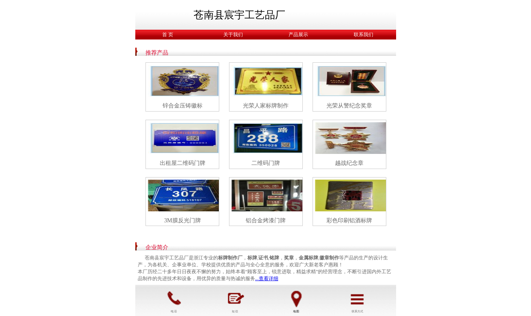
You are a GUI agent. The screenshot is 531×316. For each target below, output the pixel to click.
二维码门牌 (265, 163)
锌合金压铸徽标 (183, 105)
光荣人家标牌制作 (266, 105)
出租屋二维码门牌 (182, 163)
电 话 (174, 300)
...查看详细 (266, 278)
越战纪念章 (349, 163)
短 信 (235, 300)
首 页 (167, 34)
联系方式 (357, 300)
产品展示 (298, 34)
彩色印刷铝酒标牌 (349, 220)
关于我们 (233, 34)
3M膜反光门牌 (182, 220)
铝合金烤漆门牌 (266, 220)
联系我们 (363, 34)
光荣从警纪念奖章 (349, 105)
